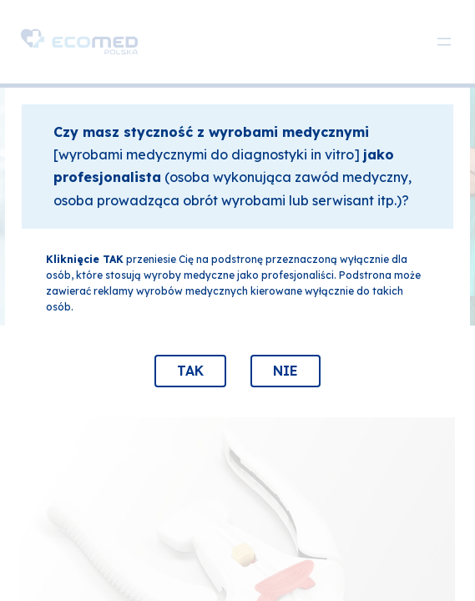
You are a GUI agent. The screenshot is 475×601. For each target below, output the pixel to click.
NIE (285, 370)
